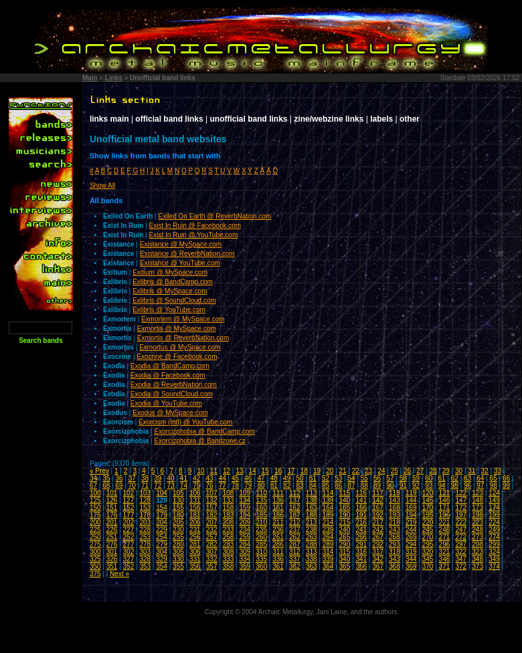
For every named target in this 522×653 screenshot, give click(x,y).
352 (129, 566)
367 (377, 566)
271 (444, 537)
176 (112, 515)
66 (506, 478)
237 (294, 529)
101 (112, 493)
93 (428, 485)
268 (394, 537)
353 (145, 566)
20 (329, 471)
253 (145, 537)
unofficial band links (249, 119)
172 (460, 507)
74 (183, 485)
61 (441, 478)
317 (377, 551)
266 (361, 537)
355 (178, 566)
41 (183, 478)
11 (213, 471)
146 (444, 500)
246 (444, 529)
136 (278, 500)
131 (195, 500)
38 (145, 478)
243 (394, 529)
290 (345, 544)
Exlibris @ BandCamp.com (173, 281)
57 (390, 478)
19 (317, 471)
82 (286, 485)
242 (377, 529)
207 (211, 522)
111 (278, 493)
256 (195, 537)
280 (178, 544)
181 (195, 515)
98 (493, 485)
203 (145, 522)
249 (494, 529)
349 (494, 559)
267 (377, 537)
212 (294, 522)
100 (95, 493)
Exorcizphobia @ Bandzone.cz (199, 440)
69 (118, 485)
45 (235, 478)
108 (228, 493)
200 (95, 522)
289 (328, 544)
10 (200, 471)
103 (145, 493)
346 (444, 559)
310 (261, 551)
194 (411, 515)
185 (261, 515)
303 (145, 551)
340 (345, 559)
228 (145, 529)
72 (157, 485)
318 (394, 551)
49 (286, 478)
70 (132, 485)
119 (411, 493)
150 (95, 507)
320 (428, 551)
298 (477, 544)
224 (494, 522)
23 (368, 471)
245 (428, 529)
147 (460, 500)
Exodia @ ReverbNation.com (173, 384)
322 (460, 551)
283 (228, 544)
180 (178, 515)
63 (467, 478)
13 (239, 471)
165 (345, 507)
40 (171, 478)
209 (244, 522)
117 (377, 493)
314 (328, 551)
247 (460, 529)
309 (244, 551)
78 (235, 485)
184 (244, 515)
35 (106, 478)
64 (480, 478)
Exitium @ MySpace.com (170, 272)
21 (343, 471)
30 (458, 471)
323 (477, 551)
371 (444, 566)
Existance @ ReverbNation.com (187, 253)
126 (112, 500)
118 (394, 493)
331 (195, 559)
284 (244, 544)
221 (444, 522)
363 (311, 566)
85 (325, 485)
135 (261, 500)
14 (252, 471)
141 (361, 500)
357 (211, 566)
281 (195, 544)
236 (278, 529)
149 (494, 500)
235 (261, 529)
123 (477, 493)
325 (95, 559)
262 (294, 537)
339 (328, 559)
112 (294, 493)
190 (345, 515)
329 (161, 559)
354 (161, 566)
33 (497, 471)
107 (211, 493)
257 (211, 537)
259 (244, 537)
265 (345, 537)
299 (494, 544)
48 (274, 478)
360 (261, 566)
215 (345, 522)
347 (460, 559)
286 (278, 544)
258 (228, 537)
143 (394, 500)
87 (351, 485)
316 (361, 551)
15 (265, 471)
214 (328, 522)
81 (274, 485)
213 (311, 522)
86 (338, 485)
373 (477, 566)
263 (311, 537)
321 (444, 551)
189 (328, 515)
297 (460, 544)
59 (416, 478)
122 (460, 493)
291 (361, 544)
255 (178, 537)
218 (394, 522)
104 (161, 493)
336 (278, 559)
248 (477, 529)
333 (228, 559)
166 (361, 507)
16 (278, 471)
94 (441, 485)
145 (428, 500)
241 (361, 529)
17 (290, 471)
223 (477, 522)
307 (211, 551)
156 (195, 507)
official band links (169, 119)
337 (294, 559)
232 (211, 529)
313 (311, 551)
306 (195, 551)
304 (161, 551)
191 (361, 515)
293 (394, 544)
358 (228, 566)
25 (394, 471)
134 (244, 500)
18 (304, 471)
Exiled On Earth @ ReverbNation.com (215, 216)
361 (278, 566)
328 (145, 559)
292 (377, 544)
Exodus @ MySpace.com (170, 412)
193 (394, 515)
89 (377, 485)
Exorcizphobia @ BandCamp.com (204, 431)
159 (244, 507)
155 (178, 507)
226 (112, 529)
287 (294, 544)
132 (211, 500)
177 (129, 515)
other (410, 119)
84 (313, 485)
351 (112, 566)
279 (161, 544)
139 (328, 500)
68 (106, 485)
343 (394, 559)
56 (377, 478)
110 (261, 493)
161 (278, 507)
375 (95, 573)
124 (494, 493)
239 (328, 529)
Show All (102, 185)
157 (211, 507)
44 (222, 478)
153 (145, 507)
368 (394, 566)
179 (161, 515)
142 (377, 500)
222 (460, 522)
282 (211, 544)
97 (480, 485)
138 (311, 500)
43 (209, 478)
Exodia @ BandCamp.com (169, 366)
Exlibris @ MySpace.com (170, 291)
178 (145, 515)
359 (244, 566)
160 (261, 507)
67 (93, 485)
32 (485, 471)
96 (467, 485)
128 (145, 500)
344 (411, 559)
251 (112, 537)
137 (294, 500)
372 (460, 566)
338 (311, 559)
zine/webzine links (328, 119)
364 (328, 566)
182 (211, 515)
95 (454, 485)
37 (132, 478)
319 (411, 551)
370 (428, 566)
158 (228, 507)
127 (129, 500)
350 (95, 566)
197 (460, 515)
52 (325, 478)
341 (361, 559)
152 (129, 507)
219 (411, 522)
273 (477, 537)
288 (311, 544)
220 (428, 522)
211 (278, 522)
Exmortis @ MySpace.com (176, 328)
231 (195, 529)
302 (129, 551)
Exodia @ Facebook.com (167, 375)
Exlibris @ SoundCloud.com (174, 300)
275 (95, 544)
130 (178, 500)
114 (328, 493)
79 (248, 485)
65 (493, 478)
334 (244, 559)
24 (381, 471)
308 (228, 551)
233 (228, 529)
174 (494, 507)
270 (428, 537)
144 (411, 500)
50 (299, 478)
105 (178, 493)
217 (377, 522)
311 (278, 551)
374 (494, 566)
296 (444, 544)
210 (261, 522)
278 (145, 544)
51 (313, 478)
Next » (119, 573)
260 (261, 537)
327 (129, 559)
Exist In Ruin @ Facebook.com (195, 225)
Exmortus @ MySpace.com (179, 347)
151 (112, 507)
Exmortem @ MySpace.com (183, 319)
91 (403, 485)
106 (195, 493)
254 (161, 537)
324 (494, 551)
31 (471, 471)
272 (460, 537)
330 (178, 559)
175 (95, 515)
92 (416, 485)
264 (328, 537)
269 (411, 537)
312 (294, 551)
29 (446, 471)
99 (506, 485)
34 (93, 478)
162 (294, 507)
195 (428, 515)
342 (377, 559)
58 (403, 478)
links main (109, 119)
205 (178, 522)
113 (311, 493)
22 (355, 471)
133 (228, 500)
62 (454, 478)
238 (311, 529)
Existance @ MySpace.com (181, 244)
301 (112, 551)
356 (195, 566)
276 (112, 544)
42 (196, 478)
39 (157, 478)
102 (129, 493)
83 (299, 485)
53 (338, 478)
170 (428, 507)
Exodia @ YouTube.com (166, 403)
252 (129, 537)
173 (477, 507)
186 (278, 515)
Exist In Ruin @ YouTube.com (193, 235)
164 (328, 507)
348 (477, 559)
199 (494, 515)
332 (211, 559)
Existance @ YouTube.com (180, 263)
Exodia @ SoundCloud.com (171, 394)
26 (407, 471)
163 (311, 507)
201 (112, 522)
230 (178, 529)
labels (381, 119)
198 (477, 515)
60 (428, 478)
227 (129, 529)
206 (195, 522)
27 (420, 471)
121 (444, 493)
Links (113, 78)
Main (90, 78)
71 (145, 485)
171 (444, 507)
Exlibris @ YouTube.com (169, 309)
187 (294, 515)
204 (161, 522)
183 (228, 515)
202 (129, 522)
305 (178, 551)
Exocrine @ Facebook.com (177, 356)
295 (428, 544)
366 (361, 566)
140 (345, 500)
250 (95, 537)
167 (377, 507)
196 (444, 515)
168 (394, 507)
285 (261, 544)
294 (411, 544)
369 (411, 566)
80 (261, 485)
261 (278, 537)
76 (209, 485)
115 (345, 493)
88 (364, 485)
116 (361, 493)
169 (411, 507)
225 (95, 529)
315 (345, 551)
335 (261, 559)
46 (248, 478)
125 (95, 500)
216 (361, 522)
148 (477, 500)
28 (432, 471)
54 (351, 478)
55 (364, 478)
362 (294, 566)
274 (494, 537)
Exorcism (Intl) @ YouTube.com (185, 422)
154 (161, 507)
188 (311, 515)
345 (428, 559)
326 (112, 559)
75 (196, 485)
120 (428, 493)
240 (345, 529)
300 (95, 551)
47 (261, 478)
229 (161, 529)
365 (345, 566)
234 (244, 529)
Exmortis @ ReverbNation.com (183, 338)
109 (244, 493)
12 (226, 471)
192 (377, 515)
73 (171, 485)
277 (129, 544)
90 (390, 485)
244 (411, 529)
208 (228, 522)
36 (118, 478)
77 (222, 485)
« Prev (99, 471)
